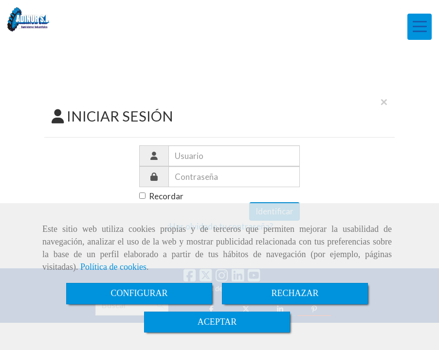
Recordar (161, 196)
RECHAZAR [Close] (294, 293)
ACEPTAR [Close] (217, 322)
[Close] (383, 102)
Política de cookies (113, 267)
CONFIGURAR (138, 293)
